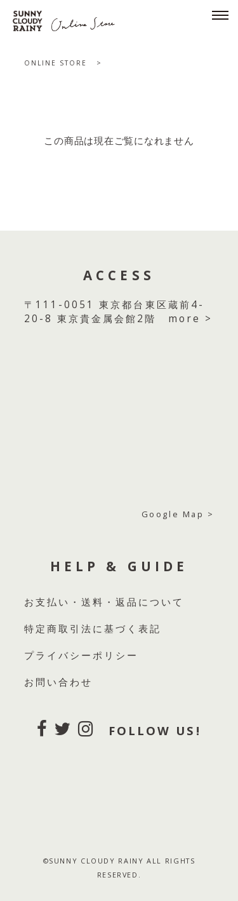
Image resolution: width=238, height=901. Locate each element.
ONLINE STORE (56, 62)
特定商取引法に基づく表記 (93, 628)
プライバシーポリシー (81, 655)
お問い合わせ (58, 682)
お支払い (47, 602)
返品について (150, 602)
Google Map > (178, 514)
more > (190, 318)
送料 (92, 602)
